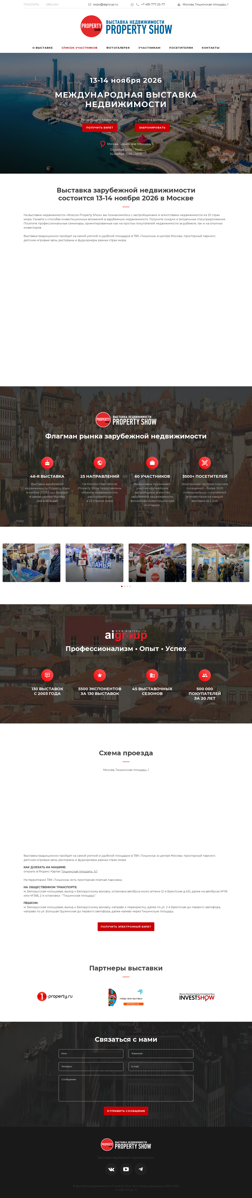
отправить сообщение (126, 1111)
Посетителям (181, 47)
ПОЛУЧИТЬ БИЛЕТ (99, 127)
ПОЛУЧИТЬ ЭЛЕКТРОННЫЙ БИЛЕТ (126, 926)
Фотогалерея (118, 47)
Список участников (79, 47)
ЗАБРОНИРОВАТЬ (152, 127)
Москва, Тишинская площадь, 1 (205, 4)
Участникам (149, 47)
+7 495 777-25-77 (150, 4)
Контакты (211, 47)
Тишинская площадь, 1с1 (79, 871)
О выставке (42, 47)
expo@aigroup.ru (105, 4)
